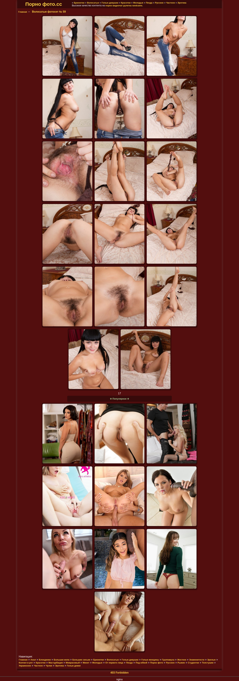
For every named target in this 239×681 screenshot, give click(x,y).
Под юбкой (141, 662)
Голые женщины (150, 659)
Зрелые (211, 659)
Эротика (181, 2)
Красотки (126, 2)
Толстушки (207, 662)
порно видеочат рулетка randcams (123, 5)
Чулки (49, 665)
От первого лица (114, 662)
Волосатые (93, 2)
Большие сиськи (81, 659)
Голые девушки (110, 2)
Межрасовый (73, 662)
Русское (159, 2)
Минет (86, 662)
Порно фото (156, 662)
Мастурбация (55, 662)
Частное (170, 2)
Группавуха (168, 659)
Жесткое (181, 659)
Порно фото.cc (43, 4)
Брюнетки (79, 2)
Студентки (193, 662)
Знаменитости (196, 659)
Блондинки (45, 659)
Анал (33, 659)
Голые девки (74, 665)
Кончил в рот (26, 662)
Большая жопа (61, 659)
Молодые (138, 2)
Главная (22, 12)
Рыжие (181, 662)
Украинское (25, 665)
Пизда (149, 2)
